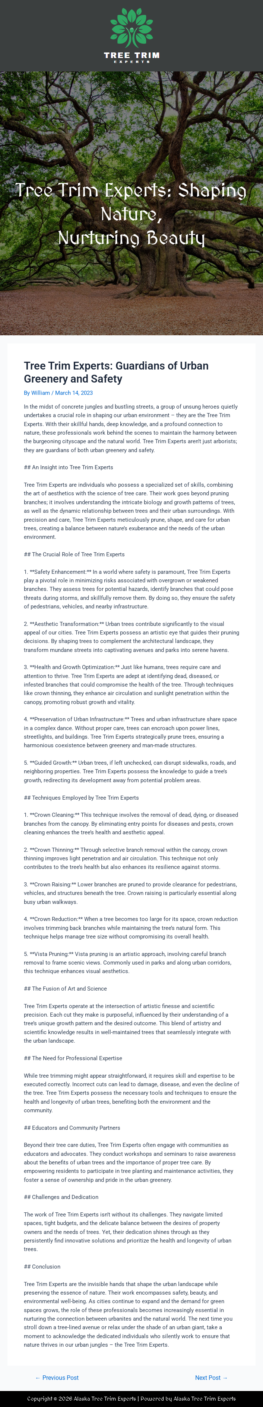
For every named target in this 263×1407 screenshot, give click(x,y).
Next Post (211, 1378)
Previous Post (57, 1378)
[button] (131, 82)
